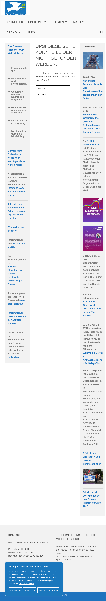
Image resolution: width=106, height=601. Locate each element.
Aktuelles (15, 21)
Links (31, 32)
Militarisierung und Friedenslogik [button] (17, 81)
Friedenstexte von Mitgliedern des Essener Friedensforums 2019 (92, 499)
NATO (80, 22)
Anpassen (15, 590)
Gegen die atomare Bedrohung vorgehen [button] (16, 95)
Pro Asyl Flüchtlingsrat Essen (15, 270)
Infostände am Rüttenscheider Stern (16, 191)
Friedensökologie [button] (17, 69)
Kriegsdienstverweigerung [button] (17, 122)
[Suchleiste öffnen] (101, 32)
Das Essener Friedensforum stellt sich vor (16, 50)
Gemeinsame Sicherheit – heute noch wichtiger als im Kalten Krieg (16, 158)
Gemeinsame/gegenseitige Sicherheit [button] (17, 110)
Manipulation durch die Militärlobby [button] (17, 134)
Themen (61, 22)
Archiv (15, 32)
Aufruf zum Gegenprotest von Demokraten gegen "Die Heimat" (92, 308)
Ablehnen (30, 590)
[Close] (59, 564)
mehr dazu (14, 357)
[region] (34, 579)
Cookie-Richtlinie (26, 584)
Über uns (38, 22)
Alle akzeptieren (48, 590)
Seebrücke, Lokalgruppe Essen (15, 280)
